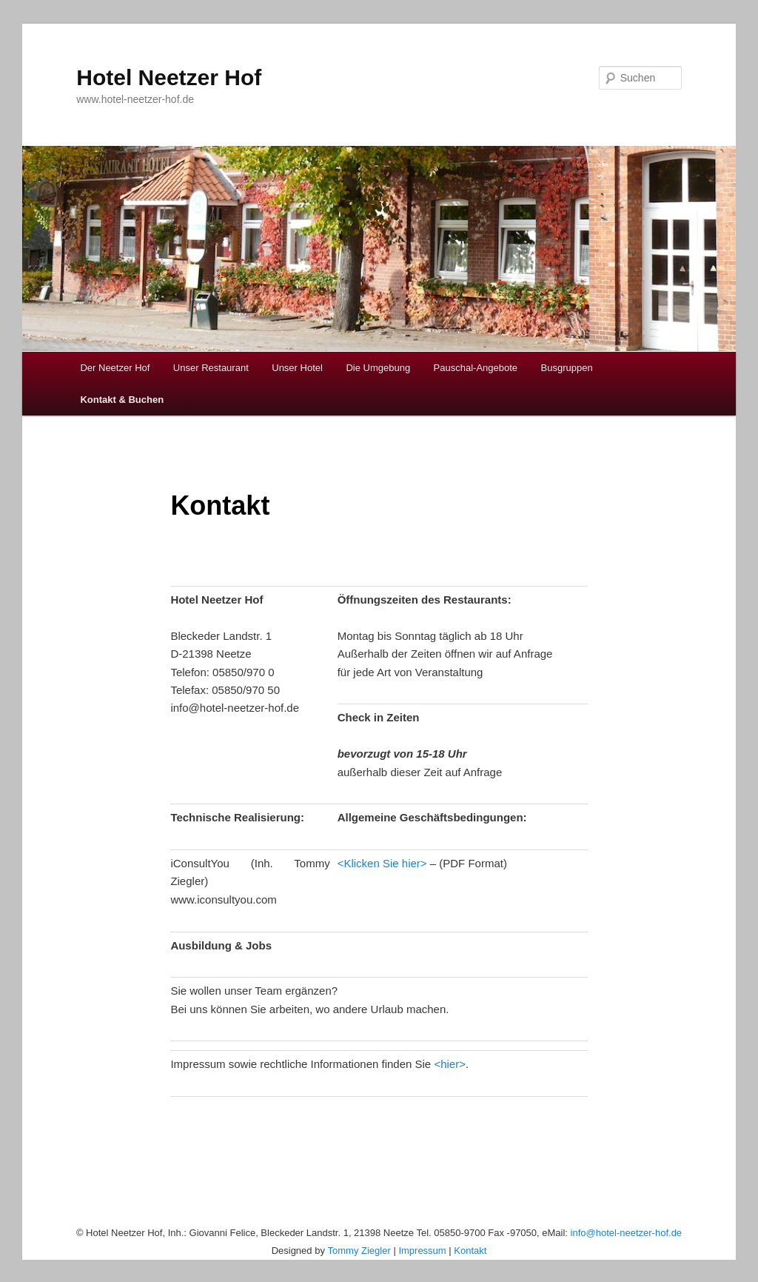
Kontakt (470, 1250)
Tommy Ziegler (359, 1250)
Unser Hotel (297, 367)
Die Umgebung (378, 367)
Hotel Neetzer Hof (168, 77)
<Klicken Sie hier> (382, 863)
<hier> (450, 1064)
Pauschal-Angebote (475, 367)
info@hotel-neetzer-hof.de (626, 1232)
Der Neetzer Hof (115, 367)
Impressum (422, 1250)
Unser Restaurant (211, 367)
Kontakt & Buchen (122, 399)
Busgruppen (567, 367)
